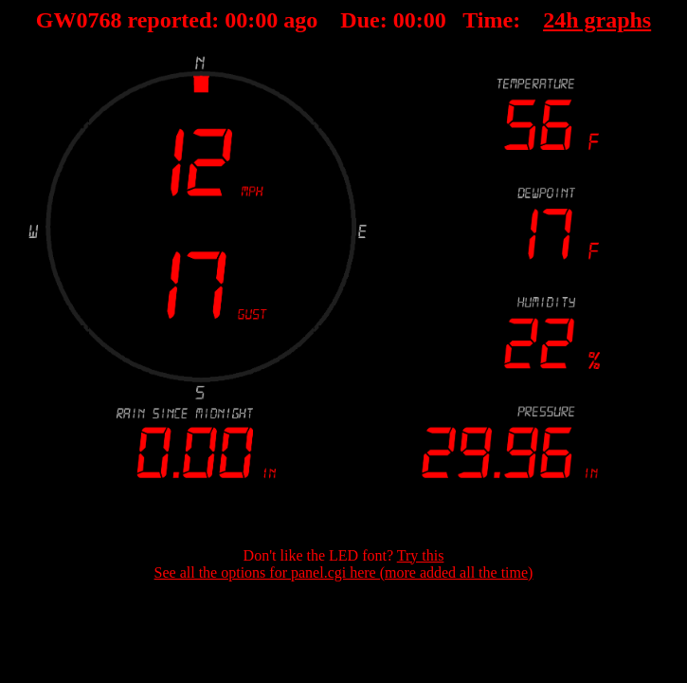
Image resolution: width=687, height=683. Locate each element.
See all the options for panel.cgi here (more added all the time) (343, 572)
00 (236, 20)
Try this (420, 555)
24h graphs (597, 20)
